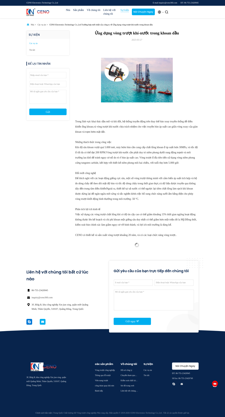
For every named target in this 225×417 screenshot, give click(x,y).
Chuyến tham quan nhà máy (129, 375)
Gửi (48, 112)
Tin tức (32, 50)
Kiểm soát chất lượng (129, 380)
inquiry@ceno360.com (42, 297)
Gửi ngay (132, 321)
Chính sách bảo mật (43, 413)
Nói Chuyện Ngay (143, 11)
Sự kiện (125, 10)
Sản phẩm (78, 10)
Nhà (68, 10)
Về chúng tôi (93, 10)
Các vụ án (42, 25)
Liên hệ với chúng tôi (109, 12)
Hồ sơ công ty (126, 370)
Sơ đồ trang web (127, 386)
